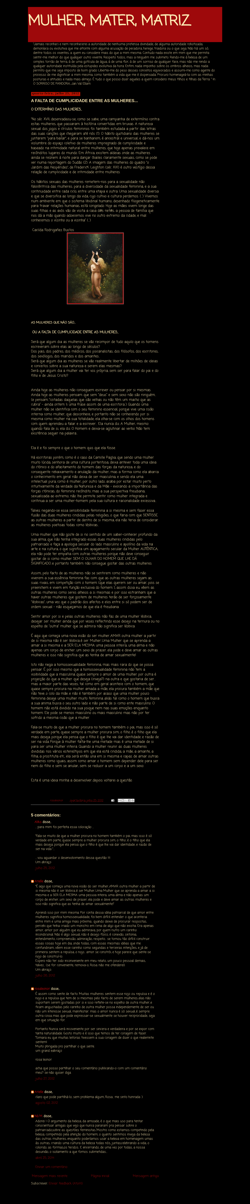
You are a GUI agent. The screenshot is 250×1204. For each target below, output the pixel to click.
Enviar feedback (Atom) (66, 1183)
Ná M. (39, 1116)
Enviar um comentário (51, 1167)
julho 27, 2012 (45, 1078)
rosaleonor (42, 988)
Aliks (38, 822)
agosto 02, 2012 (46, 1103)
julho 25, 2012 (45, 868)
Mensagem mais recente (49, 1176)
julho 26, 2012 (45, 975)
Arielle (39, 881)
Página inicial (100, 1176)
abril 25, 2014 (44, 1157)
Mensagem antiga (146, 1176)
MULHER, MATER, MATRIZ (109, 21)
